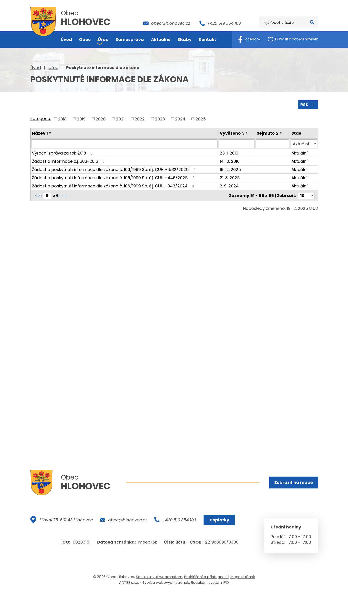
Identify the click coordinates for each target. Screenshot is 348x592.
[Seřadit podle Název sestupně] (50, 134)
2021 (120, 119)
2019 (81, 119)
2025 (201, 119)
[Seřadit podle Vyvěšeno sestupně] (246, 134)
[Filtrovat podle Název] (124, 143)
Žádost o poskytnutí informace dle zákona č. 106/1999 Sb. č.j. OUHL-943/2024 (114, 186)
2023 (160, 119)
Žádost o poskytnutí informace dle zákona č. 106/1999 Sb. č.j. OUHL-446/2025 (114, 178)
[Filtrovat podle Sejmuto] (272, 143)
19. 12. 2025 (230, 169)
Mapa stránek (242, 576)
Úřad (53, 67)
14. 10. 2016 (230, 161)
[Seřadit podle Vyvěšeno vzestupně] (246, 132)
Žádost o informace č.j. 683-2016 (69, 161)
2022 (140, 119)
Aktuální (299, 153)
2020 (101, 119)
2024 (180, 119)
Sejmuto (267, 133)
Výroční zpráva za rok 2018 (63, 153)
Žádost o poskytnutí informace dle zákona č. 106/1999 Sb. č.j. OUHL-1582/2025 (114, 169)
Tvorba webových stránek (165, 582)
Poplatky (219, 520)
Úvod (35, 67)
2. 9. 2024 (229, 186)
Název (40, 133)
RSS (307, 104)
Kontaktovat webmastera (159, 576)
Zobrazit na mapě (293, 482)
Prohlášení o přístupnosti (206, 576)
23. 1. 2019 (229, 153)
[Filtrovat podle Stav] (304, 143)
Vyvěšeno (232, 133)
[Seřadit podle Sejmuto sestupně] (280, 134)
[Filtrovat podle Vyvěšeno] (236, 143)
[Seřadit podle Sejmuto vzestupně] (280, 132)
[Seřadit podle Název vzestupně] (50, 132)
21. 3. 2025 (230, 178)
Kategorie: (40, 118)
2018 (62, 119)
